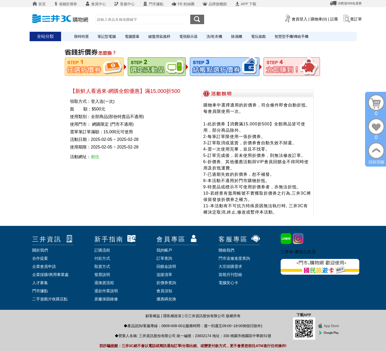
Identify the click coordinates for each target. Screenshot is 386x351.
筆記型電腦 (106, 36)
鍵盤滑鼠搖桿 (159, 36)
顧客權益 (152, 316)
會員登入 (299, 19)
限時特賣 (81, 36)
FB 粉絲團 (182, 4)
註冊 (334, 19)
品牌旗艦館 (214, 4)
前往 (95, 157)
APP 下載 (246, 4)
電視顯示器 (188, 36)
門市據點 (153, 4)
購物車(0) (319, 19)
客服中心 (124, 4)
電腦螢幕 (132, 36)
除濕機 (236, 36)
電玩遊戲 (258, 36)
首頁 (39, 4)
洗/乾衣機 (214, 36)
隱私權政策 (172, 316)
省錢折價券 (65, 4)
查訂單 (356, 19)
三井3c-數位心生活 (298, 251)
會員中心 (95, 4)
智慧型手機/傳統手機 (292, 36)
